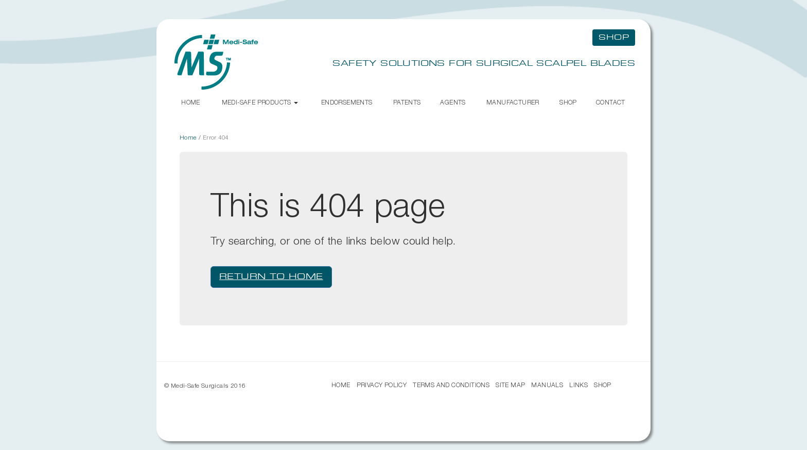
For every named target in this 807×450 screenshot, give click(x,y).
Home (190, 102)
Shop (568, 102)
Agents (452, 102)
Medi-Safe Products (260, 102)
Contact (610, 102)
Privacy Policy (382, 385)
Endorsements (347, 102)
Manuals (547, 385)
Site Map (510, 385)
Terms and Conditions (451, 385)
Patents (407, 102)
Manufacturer (512, 102)
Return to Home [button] (271, 277)
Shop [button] (614, 37)
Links (578, 385)
